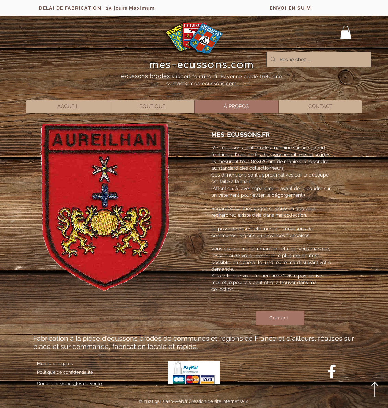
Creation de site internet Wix (218, 401)
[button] (345, 32)
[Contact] (280, 318)
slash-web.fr (175, 401)
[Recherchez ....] (318, 59)
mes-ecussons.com (201, 64)
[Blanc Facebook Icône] (331, 371)
